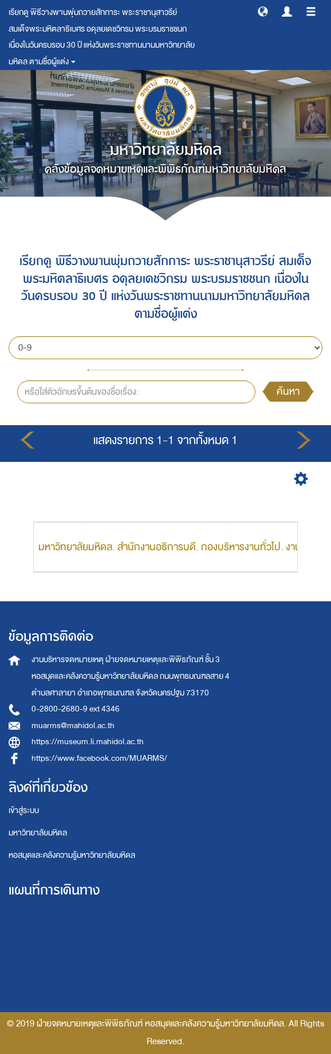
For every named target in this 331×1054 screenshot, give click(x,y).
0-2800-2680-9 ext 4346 (75, 709)
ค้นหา (288, 391)
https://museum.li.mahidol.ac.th (87, 741)
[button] (262, 11)
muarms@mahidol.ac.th (73, 725)
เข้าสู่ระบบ (24, 810)
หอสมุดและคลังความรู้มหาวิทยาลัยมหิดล (72, 855)
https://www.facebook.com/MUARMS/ (99, 758)
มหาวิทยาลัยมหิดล (38, 833)
